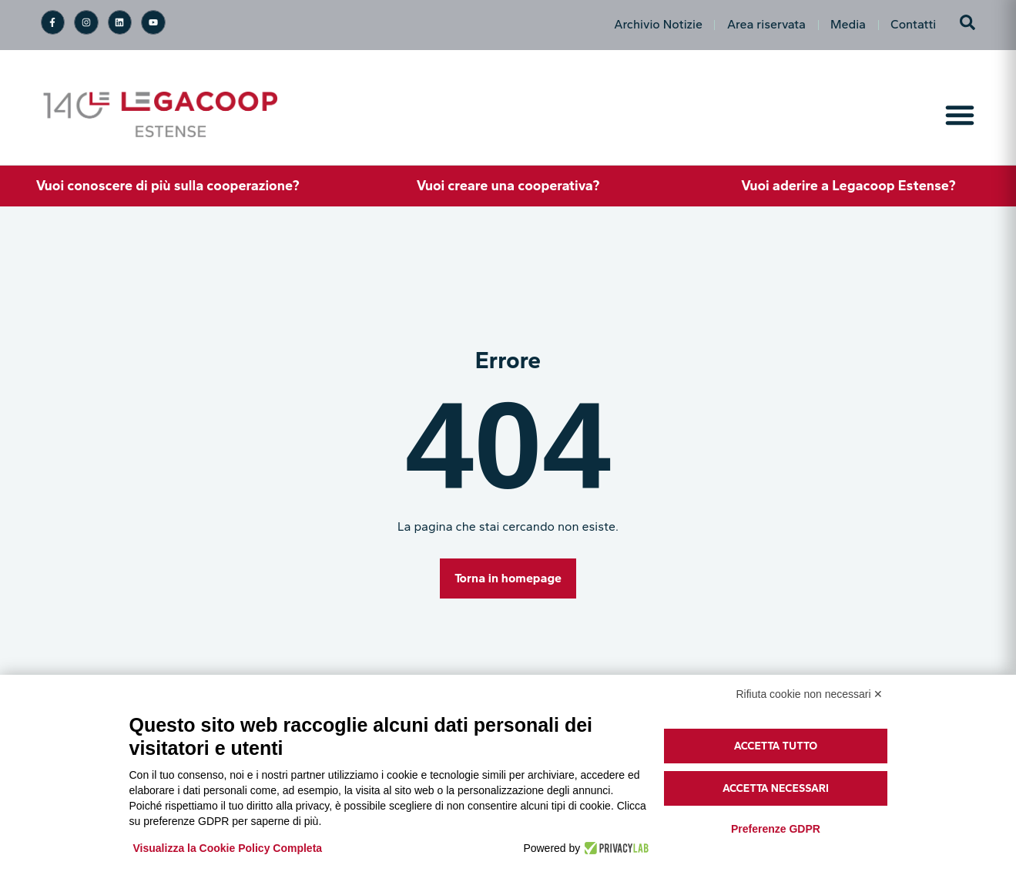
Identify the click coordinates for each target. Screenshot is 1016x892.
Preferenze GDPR (775, 829)
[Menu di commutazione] (959, 114)
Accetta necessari (776, 788)
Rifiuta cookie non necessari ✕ (810, 694)
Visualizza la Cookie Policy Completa (228, 848)
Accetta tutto (776, 746)
